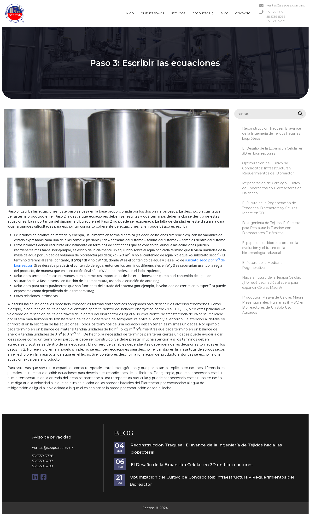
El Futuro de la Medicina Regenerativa (262, 265)
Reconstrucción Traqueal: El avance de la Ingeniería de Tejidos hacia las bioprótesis (271, 133)
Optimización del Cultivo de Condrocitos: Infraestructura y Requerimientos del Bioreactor (268, 168)
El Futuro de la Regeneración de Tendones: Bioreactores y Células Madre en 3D (269, 208)
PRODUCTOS (203, 13)
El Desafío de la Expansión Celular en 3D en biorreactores (272, 151)
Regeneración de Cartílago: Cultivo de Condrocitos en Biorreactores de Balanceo (272, 188)
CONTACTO (243, 13)
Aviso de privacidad (51, 437)
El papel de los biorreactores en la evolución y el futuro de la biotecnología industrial (270, 248)
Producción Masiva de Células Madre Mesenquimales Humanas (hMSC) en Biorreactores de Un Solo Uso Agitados (273, 305)
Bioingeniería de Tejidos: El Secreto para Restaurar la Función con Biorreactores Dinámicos (271, 228)
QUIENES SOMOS (152, 13)
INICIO (130, 13)
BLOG (224, 13)
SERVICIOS (178, 13)
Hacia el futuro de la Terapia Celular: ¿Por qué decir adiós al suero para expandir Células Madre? (271, 282)
